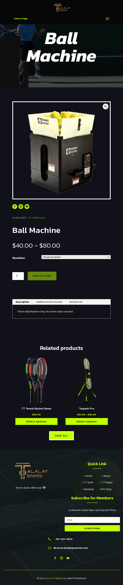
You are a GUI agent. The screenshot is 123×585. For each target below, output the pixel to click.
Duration (18, 258)
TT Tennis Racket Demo (36, 408)
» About (105, 476)
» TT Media (106, 482)
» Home (92, 476)
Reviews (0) (75, 302)
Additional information (49, 302)
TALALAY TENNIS (53, 578)
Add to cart (42, 276)
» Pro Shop (105, 489)
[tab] (22, 302)
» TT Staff (91, 482)
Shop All (61, 435)
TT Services (37, 217)
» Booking (90, 489)
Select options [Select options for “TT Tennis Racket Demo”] (36, 421)
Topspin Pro (86, 408)
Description (22, 302)
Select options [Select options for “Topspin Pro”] (86, 421)
